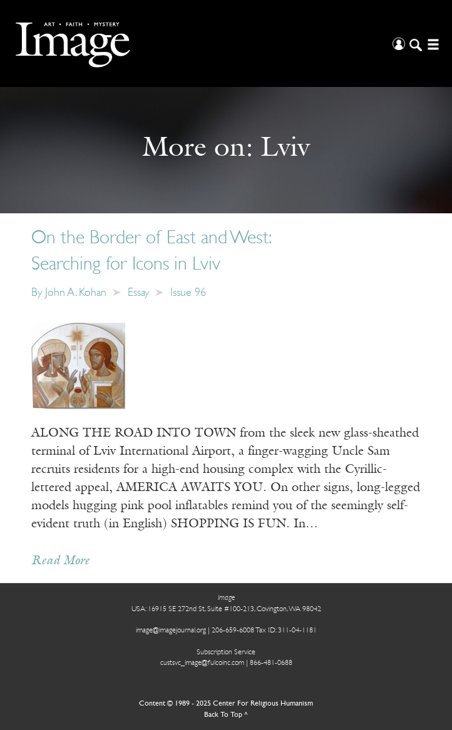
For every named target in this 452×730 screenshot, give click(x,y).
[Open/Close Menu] (432, 43)
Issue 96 (188, 293)
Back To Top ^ (226, 715)
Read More (60, 561)
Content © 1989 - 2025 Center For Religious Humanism (226, 703)
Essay (138, 293)
